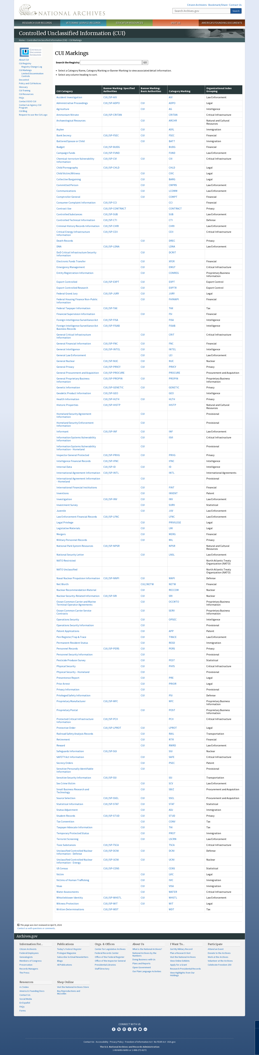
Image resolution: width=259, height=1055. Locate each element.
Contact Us (235, 4)
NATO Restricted (65, 560)
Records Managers (28, 968)
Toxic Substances (66, 845)
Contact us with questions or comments (36, 928)
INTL (171, 472)
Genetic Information (68, 387)
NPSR (172, 545)
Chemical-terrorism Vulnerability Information (75, 160)
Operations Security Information (75, 625)
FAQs (21, 97)
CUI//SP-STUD (111, 815)
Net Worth (62, 584)
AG (170, 109)
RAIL (171, 733)
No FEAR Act (160, 1041)
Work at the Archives (218, 956)
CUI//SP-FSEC (111, 135)
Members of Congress (30, 960)
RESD (172, 642)
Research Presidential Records (185, 968)
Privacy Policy (117, 1041)
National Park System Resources (74, 545)
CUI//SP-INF (110, 431)
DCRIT (172, 252)
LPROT (173, 727)
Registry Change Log (31, 66)
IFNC (171, 461)
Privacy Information (67, 689)
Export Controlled (66, 281)
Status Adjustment (67, 809)
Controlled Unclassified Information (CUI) (47, 40)
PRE (171, 677)
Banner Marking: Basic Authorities (151, 89)
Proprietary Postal (67, 710)
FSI (170, 314)
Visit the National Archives (183, 956)
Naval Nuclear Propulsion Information (78, 578)
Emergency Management (70, 267)
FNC (171, 343)
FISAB (172, 325)
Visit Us (175, 22)
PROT (172, 833)
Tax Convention (65, 821)
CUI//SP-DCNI (111, 850)
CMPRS (173, 185)
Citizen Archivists (197, 4)
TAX (171, 308)
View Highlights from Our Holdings (182, 974)
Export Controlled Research (72, 287)
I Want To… (177, 944)
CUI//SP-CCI (110, 202)
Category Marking (179, 91)
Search (236, 10)
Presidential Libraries (105, 964)
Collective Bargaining (68, 179)
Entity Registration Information (74, 272)
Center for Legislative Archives (110, 949)
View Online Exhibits (180, 960)
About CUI (24, 59)
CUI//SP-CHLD (111, 167)
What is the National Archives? (147, 949)
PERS (172, 648)
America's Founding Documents (222, 22)
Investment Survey (67, 505)
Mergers (61, 534)
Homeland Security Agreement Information (73, 415)
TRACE (173, 637)
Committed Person (67, 185)
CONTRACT (175, 208)
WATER (173, 891)
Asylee (60, 129)
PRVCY (172, 366)
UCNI (172, 859)
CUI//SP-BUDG (111, 147)
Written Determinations (70, 909)
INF (171, 431)
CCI (171, 202)
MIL (171, 540)
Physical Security (65, 666)
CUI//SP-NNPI (111, 578)
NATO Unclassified (66, 569)
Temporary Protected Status (72, 833)
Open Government (141, 967)
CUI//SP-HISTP (111, 405)
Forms (22, 1010)
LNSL (172, 554)
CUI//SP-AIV (110, 97)
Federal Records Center (107, 953)
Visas (59, 886)
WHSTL (173, 897)
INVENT (173, 493)
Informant (62, 431)
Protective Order (65, 727)
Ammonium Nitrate (67, 114)
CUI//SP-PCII (110, 719)
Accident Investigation (69, 97)
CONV (172, 821)
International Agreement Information (78, 472)
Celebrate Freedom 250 (219, 964)
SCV (171, 783)
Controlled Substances (69, 214)
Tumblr (129, 1029)
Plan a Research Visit (180, 953)
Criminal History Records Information (77, 226)
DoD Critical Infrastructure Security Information (76, 254)
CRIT (171, 334)
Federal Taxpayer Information (73, 308)
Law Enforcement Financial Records (76, 516)
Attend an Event (215, 949)
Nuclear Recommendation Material (76, 590)
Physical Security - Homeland (72, 672)
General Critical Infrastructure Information (73, 336)
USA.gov (171, 1041)
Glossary (23, 86)
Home (22, 40)
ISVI (171, 437)
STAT (172, 804)
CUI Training (24, 90)
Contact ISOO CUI (27, 101)
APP (171, 631)
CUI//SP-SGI (110, 751)
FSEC (171, 135)
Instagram (124, 1029)
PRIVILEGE (175, 522)
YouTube (135, 1029)
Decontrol (24, 79)
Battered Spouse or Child (70, 141)
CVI (170, 158)
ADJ (171, 809)
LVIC (171, 874)
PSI (171, 695)
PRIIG (172, 455)
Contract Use (63, 208)
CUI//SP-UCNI (111, 859)
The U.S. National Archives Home (62, 9)
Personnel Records (67, 648)
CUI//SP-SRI (110, 595)
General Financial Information (73, 343)
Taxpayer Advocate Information (74, 827)
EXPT (172, 281)
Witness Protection (67, 903)
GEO (171, 393)
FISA (171, 320)
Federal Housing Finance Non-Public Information (76, 301)
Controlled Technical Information (75, 220)
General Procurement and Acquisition (77, 372)
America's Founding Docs (31, 990)
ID (170, 466)
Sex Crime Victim (65, 783)
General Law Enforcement (71, 355)
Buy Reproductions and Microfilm (68, 992)
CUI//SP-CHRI (111, 226)
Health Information (67, 399)
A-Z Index (24, 987)
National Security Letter (70, 554)
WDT (171, 909)
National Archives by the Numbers (144, 954)
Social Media (25, 998)
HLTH (172, 399)
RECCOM (174, 590)
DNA (58, 246)
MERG (172, 534)
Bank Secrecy (63, 135)
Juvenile (61, 510)
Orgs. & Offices (105, 944)
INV (171, 499)
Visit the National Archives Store (73, 987)
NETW (172, 584)
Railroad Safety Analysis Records (74, 733)
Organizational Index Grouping (219, 89)
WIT (171, 903)
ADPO (172, 103)
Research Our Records (37, 22)
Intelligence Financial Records (73, 461)
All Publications (64, 964)
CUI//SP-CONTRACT (114, 208)
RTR (171, 739)
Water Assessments (67, 891)
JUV (171, 510)
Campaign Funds (65, 152)
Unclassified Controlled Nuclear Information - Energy (74, 861)
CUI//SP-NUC (110, 361)
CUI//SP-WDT (111, 909)
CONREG (174, 272)
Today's (69, 949)
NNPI (172, 578)
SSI (170, 777)
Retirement (63, 739)
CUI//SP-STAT (111, 804)
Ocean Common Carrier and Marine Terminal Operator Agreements (76, 603)
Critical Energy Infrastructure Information (73, 233)
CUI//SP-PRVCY (111, 366)
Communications (66, 190)
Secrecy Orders (64, 763)
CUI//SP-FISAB (111, 325)
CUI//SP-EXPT (111, 281)
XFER (172, 261)
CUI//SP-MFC (110, 701)
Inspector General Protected (72, 455)
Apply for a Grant (178, 964)
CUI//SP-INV (110, 499)
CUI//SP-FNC (110, 343)
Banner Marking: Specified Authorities (119, 89)
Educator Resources (129, 22)
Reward (60, 745)
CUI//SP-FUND (111, 152)
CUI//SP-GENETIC (113, 387)
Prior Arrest (63, 683)
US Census (62, 868)
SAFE (171, 757)
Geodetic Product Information (73, 393)
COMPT (173, 196)
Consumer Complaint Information (75, 202)
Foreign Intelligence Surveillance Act (77, 320)
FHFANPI (174, 299)
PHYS (172, 666)
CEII (171, 231)
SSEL (171, 798)
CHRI (172, 226)
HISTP (172, 405)
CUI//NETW (147, 584)
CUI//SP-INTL (111, 472)
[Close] (255, 1024)
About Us (138, 944)
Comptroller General (68, 196)
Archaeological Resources (71, 120)
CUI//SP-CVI (110, 158)
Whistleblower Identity (69, 897)
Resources (26, 982)
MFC (171, 701)
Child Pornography (67, 167)
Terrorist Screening (67, 839)
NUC (171, 361)
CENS (172, 868)
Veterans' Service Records (83, 22)
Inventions (62, 493)
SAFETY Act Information (70, 757)
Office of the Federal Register (109, 956)
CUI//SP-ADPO (111, 103)
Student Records (65, 815)
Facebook (114, 1029)
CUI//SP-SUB (110, 214)
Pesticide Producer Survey (70, 660)
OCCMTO (174, 601)
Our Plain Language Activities (146, 971)
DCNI (172, 850)
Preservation (25, 964)
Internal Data (64, 466)
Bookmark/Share (218, 4)
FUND (172, 152)
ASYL (171, 129)
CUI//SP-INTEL (111, 349)
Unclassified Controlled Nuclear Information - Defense (74, 852)
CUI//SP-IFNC (111, 461)
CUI (143, 103)
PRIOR (172, 683)
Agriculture (62, 109)
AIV (170, 97)
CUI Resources (26, 94)
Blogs (60, 960)
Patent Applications (67, 631)
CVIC (171, 173)
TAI (171, 827)
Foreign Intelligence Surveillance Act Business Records (77, 327)
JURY (172, 293)
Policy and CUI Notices (30, 83)
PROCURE (174, 372)
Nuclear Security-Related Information (77, 595)
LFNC (172, 516)
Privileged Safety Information (73, 695)
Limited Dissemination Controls (32, 75)
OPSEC (173, 619)
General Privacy (65, 366)
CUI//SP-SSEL (111, 798)
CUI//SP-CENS (111, 868)
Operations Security (67, 619)
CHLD (172, 167)
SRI (171, 595)
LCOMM (173, 190)
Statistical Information (69, 804)
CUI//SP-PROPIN (113, 378)
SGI (171, 751)
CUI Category (64, 91)
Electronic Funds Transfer (71, 261)
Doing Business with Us (143, 959)
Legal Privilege (64, 522)
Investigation (64, 499)
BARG (172, 179)
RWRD (172, 745)
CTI (171, 220)
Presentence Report (67, 677)
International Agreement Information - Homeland (78, 480)
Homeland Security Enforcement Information (75, 424)
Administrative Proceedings (72, 103)
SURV (172, 505)
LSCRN (172, 839)
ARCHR (173, 120)
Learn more (229, 1049)
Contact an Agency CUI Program (30, 106)
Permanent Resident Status (72, 642)
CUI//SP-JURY (111, 293)
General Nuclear (65, 361)
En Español (24, 1002)
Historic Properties (67, 405)
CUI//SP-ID (109, 466)
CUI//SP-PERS (111, 648)
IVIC (171, 880)
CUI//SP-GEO (110, 393)
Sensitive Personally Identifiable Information (74, 770)
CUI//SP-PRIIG (111, 455)
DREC (172, 240)
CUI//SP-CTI (110, 220)
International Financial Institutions (76, 487)
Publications (65, 944)
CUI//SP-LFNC (111, 516)
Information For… (31, 944)
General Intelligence (68, 349)
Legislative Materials (68, 528)
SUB (171, 214)
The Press (24, 972)
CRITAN (173, 114)
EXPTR (173, 287)
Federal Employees (29, 953)
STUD (172, 815)
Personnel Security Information (74, 654)
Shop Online (65, 982)
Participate (215, 944)
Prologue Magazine (66, 953)
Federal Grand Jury (66, 293)
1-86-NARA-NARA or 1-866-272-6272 (130, 1050)
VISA (171, 886)
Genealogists (26, 956)
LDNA (172, 246)
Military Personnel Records (71, 540)
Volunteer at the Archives (220, 960)
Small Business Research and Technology (72, 791)
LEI (170, 355)
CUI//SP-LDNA (111, 246)
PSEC (172, 763)
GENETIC (174, 387)
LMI (171, 528)
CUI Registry (25, 63)
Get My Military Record (181, 949)
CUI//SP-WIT (110, 903)
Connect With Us (130, 1024)
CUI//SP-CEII (110, 231)
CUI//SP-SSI (110, 777)
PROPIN (173, 378)
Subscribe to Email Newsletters (72, 956)
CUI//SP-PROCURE (114, 372)
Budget (60, 147)
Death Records (64, 240)
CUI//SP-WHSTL (112, 897)
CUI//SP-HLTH (111, 399)
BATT (172, 141)
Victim (60, 874)
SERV (172, 610)
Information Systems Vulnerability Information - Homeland (76, 448)
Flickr (145, 1029)
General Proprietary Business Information (73, 380)
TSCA (172, 845)
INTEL (172, 349)
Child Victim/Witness (68, 173)
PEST (172, 660)
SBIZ (171, 789)
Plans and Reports (141, 963)
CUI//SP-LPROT (112, 727)
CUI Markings (25, 70)
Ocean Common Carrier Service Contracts (73, 612)
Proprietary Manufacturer (71, 701)
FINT (171, 487)
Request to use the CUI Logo (33, 114)
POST (172, 710)
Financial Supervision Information (75, 314)
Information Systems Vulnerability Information (76, 439)
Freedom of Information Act (138, 1041)
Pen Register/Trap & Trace (71, 637)
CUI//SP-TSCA (111, 845)
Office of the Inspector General (110, 960)
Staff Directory (102, 968)
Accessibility (102, 1041)
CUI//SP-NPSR (111, 545)
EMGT (172, 267)
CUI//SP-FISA (110, 320)
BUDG (172, 147)
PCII (171, 719)
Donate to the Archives (219, 953)
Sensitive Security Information (73, 777)
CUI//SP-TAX (110, 308)
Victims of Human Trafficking (72, 880)
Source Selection (65, 798)
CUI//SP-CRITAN (112, 114)
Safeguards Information (70, 751)
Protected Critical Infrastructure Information (74, 720)
